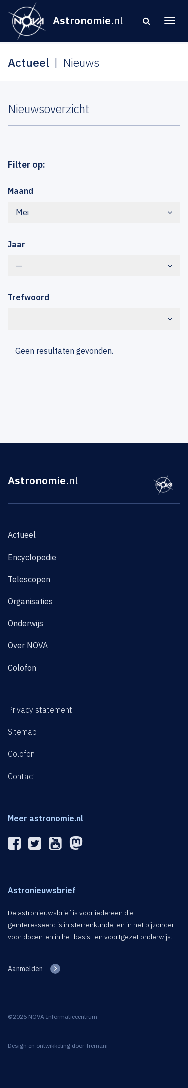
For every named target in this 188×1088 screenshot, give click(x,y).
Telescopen (29, 579)
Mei (94, 212)
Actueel (22, 535)
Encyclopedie (32, 557)
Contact (22, 776)
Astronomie (43, 480)
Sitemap (22, 732)
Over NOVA (28, 645)
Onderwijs (25, 623)
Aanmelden (25, 968)
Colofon (22, 668)
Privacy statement (40, 710)
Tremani (97, 1045)
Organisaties (30, 601)
